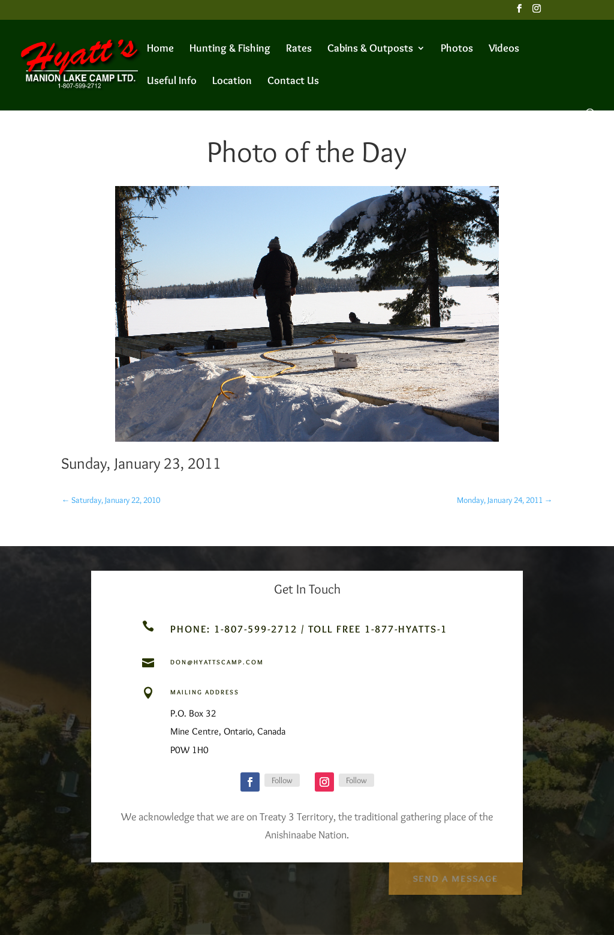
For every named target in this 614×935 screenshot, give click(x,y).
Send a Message (455, 876)
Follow (282, 780)
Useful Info (172, 81)
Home (160, 49)
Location (232, 81)
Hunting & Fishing (229, 49)
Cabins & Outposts (370, 49)
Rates (299, 49)
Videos (504, 49)
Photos (457, 49)
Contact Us (293, 81)
